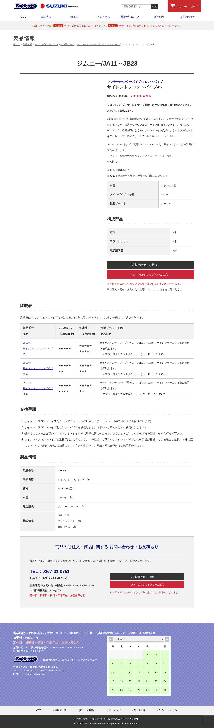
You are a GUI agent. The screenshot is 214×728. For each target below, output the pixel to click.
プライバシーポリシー (167, 710)
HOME (22, 16)
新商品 (74, 16)
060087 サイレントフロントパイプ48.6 (38, 368)
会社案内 (159, 16)
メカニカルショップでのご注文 (150, 274)
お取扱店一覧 (59, 710)
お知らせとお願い (47, 25)
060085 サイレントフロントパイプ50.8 (38, 388)
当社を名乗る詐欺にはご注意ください (90, 25)
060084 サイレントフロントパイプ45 (38, 349)
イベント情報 (102, 16)
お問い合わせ (186, 16)
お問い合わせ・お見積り (145, 264)
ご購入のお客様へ (86, 710)
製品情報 (46, 16)
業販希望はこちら (131, 16)
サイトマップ (113, 710)
